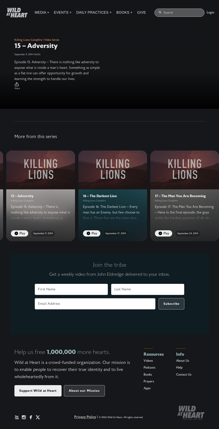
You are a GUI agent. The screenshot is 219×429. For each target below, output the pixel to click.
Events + (63, 12)
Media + (42, 12)
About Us (182, 361)
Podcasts (149, 367)
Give (141, 12)
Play (19, 233)
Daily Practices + (94, 12)
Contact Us (184, 374)
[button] (57, 86)
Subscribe (171, 304)
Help (179, 367)
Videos (148, 361)
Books (148, 374)
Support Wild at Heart (38, 391)
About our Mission (84, 391)
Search (166, 12)
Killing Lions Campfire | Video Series (36, 40)
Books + (124, 12)
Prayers (149, 381)
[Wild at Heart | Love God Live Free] (15, 12)
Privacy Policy (85, 417)
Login (210, 12)
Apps (147, 388)
